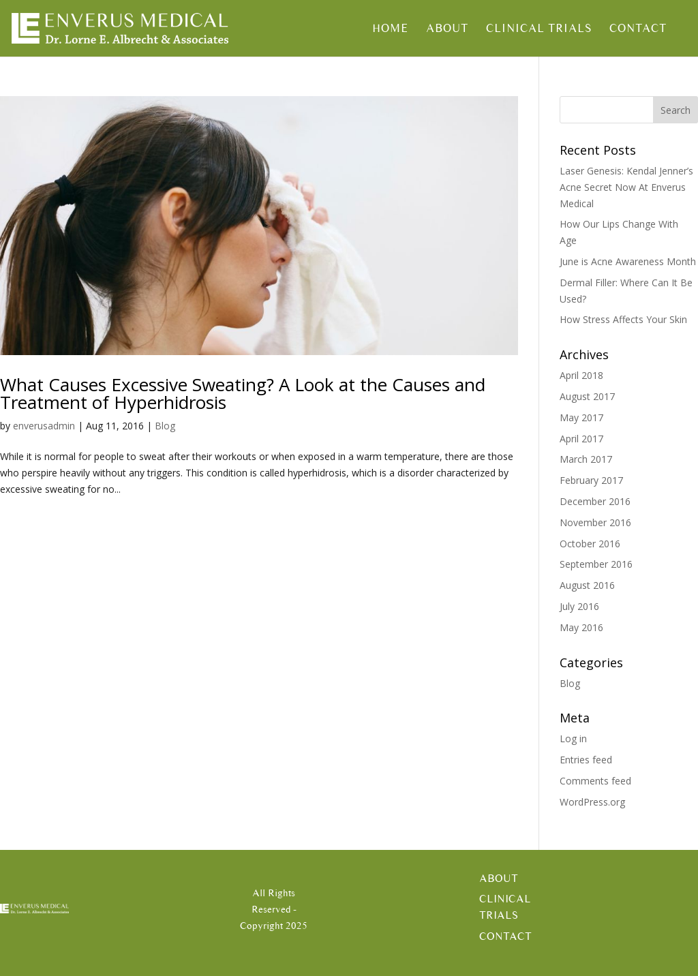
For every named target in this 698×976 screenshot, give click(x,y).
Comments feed (595, 780)
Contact (638, 29)
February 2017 (591, 480)
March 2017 (586, 459)
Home (390, 29)
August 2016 (587, 585)
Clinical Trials (539, 29)
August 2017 (587, 396)
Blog (165, 425)
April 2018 (581, 375)
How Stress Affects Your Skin (623, 319)
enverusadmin (44, 425)
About (447, 29)
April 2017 (581, 438)
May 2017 (581, 417)
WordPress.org (592, 801)
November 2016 (595, 522)
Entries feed (586, 759)
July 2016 (579, 606)
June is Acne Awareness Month (628, 261)
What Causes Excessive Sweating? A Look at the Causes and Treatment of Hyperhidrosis (242, 393)
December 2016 (595, 501)
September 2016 (596, 564)
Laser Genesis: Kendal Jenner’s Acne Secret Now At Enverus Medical (626, 187)
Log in (573, 738)
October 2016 (590, 543)
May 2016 (581, 627)
